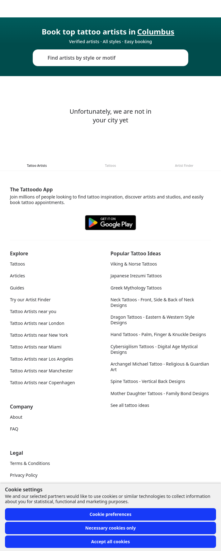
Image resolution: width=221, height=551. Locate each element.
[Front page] (7, 8)
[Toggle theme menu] (195, 9)
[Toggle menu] (210, 8)
